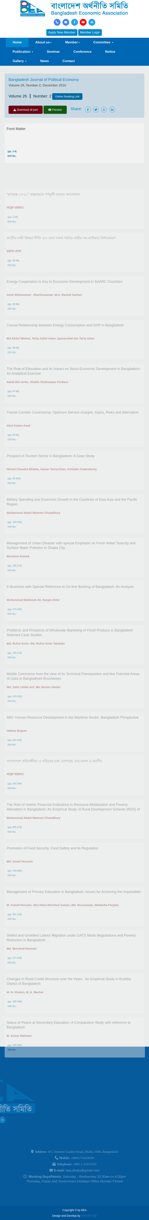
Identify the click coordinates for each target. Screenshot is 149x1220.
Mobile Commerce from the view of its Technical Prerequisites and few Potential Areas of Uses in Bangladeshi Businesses (73, 689)
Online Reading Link (67, 96)
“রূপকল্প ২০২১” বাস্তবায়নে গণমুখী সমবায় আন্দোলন (43, 208)
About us (43, 42)
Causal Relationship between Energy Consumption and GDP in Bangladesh (65, 339)
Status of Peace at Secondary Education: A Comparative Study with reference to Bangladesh (69, 1038)
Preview (55, 109)
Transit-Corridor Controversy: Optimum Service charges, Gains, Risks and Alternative (73, 426)
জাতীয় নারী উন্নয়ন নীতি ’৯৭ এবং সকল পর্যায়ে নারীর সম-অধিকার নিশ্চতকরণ (61, 251)
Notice (110, 52)
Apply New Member (61, 32)
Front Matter (16, 129)
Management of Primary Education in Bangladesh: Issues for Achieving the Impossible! (74, 905)
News (44, 61)
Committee (103, 42)
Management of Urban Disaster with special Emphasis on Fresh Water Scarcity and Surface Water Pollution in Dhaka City (71, 559)
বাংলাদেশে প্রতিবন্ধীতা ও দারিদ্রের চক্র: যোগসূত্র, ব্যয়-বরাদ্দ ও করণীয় (54, 774)
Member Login (90, 32)
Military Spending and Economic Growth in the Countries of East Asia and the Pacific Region (72, 515)
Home (17, 42)
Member (72, 42)
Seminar (53, 52)
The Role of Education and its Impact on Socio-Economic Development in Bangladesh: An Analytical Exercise (73, 384)
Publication (23, 52)
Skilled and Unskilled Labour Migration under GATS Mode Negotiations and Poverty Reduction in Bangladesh (71, 951)
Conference (82, 52)
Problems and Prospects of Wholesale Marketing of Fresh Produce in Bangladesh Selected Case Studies (70, 646)
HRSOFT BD (89, 1215)
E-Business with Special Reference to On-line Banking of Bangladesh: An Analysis (70, 600)
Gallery (20, 61)
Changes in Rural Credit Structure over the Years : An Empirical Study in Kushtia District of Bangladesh (69, 994)
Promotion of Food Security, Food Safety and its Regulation (52, 862)
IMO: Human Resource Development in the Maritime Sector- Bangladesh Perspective (73, 731)
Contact (68, 61)
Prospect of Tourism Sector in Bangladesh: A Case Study (50, 469)
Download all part (25, 109)
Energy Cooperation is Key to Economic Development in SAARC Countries (64, 295)
